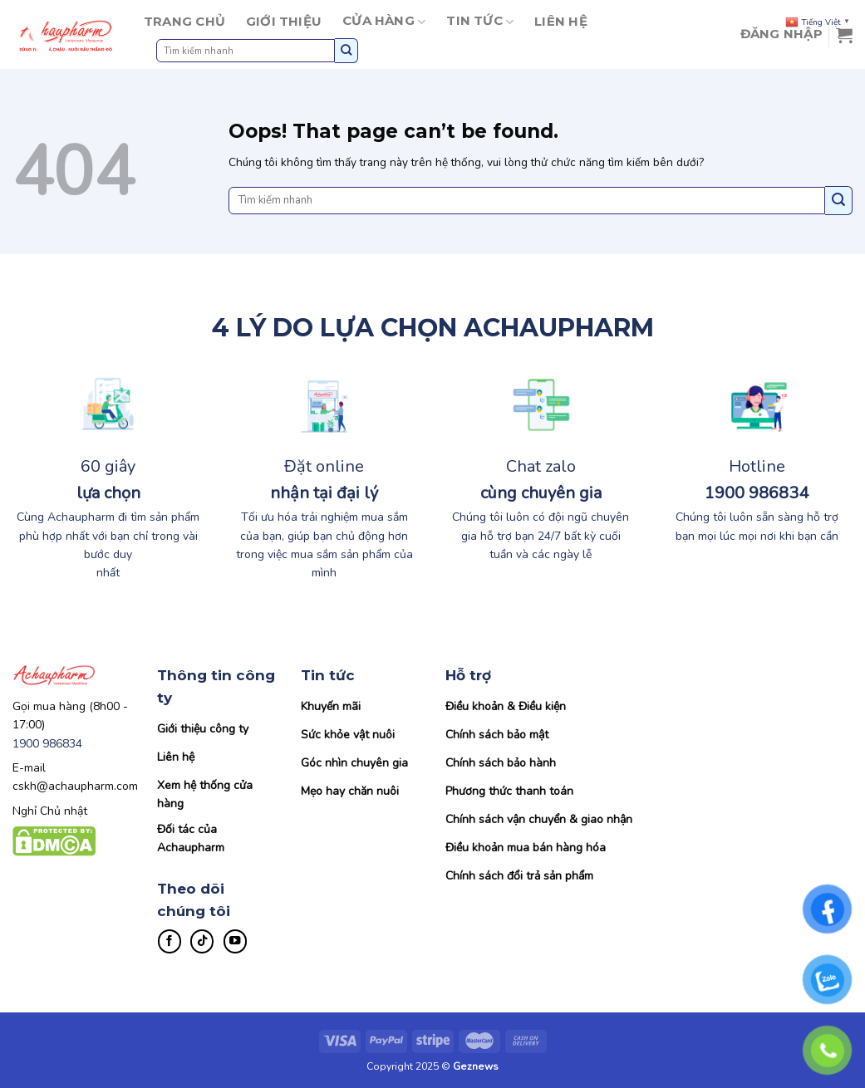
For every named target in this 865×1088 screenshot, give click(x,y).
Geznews (476, 1066)
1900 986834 (47, 744)
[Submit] (346, 50)
